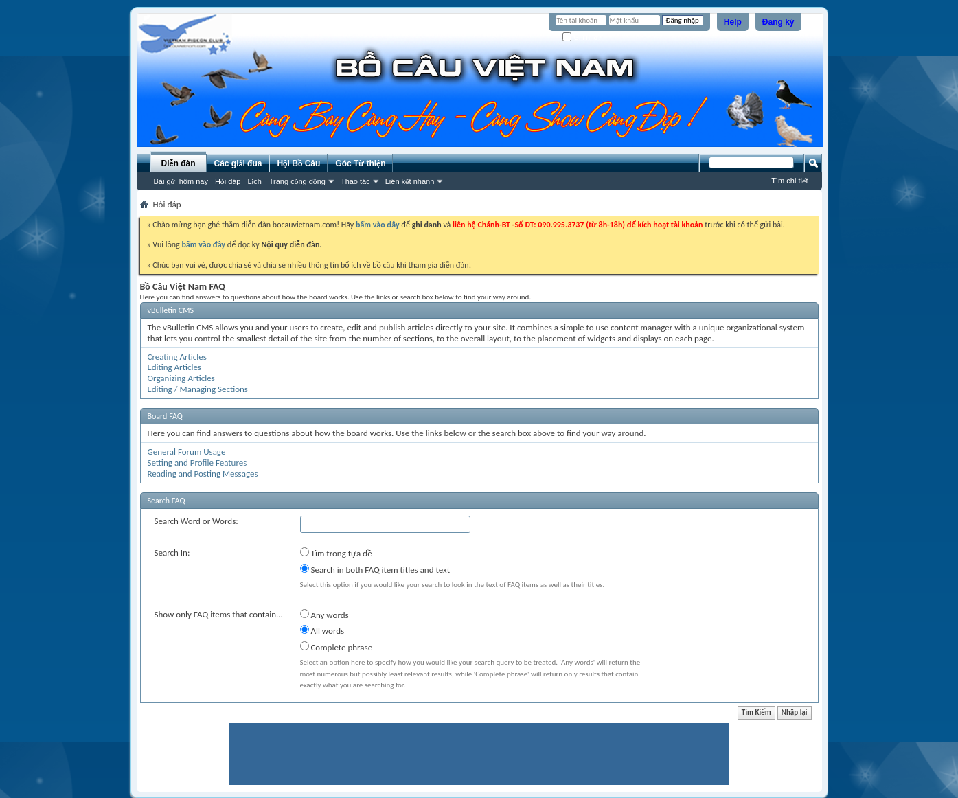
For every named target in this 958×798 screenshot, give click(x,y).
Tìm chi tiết (789, 180)
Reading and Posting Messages (203, 473)
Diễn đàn (178, 163)
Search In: (172, 552)
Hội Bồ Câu (298, 163)
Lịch (255, 181)
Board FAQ (165, 416)
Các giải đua (238, 163)
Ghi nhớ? (582, 37)
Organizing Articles (181, 378)
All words (322, 630)
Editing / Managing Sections (198, 389)
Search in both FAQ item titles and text (375, 569)
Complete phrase (336, 646)
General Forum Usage (187, 451)
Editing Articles (174, 367)
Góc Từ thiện (360, 163)
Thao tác (355, 181)
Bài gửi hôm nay (181, 181)
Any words (324, 614)
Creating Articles (177, 357)
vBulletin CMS (171, 310)
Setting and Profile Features (197, 462)
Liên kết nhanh (410, 181)
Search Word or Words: (196, 521)
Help (733, 22)
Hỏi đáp (228, 181)
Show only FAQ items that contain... (219, 614)
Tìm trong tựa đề (336, 552)
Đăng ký (778, 22)
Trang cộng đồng (297, 181)
